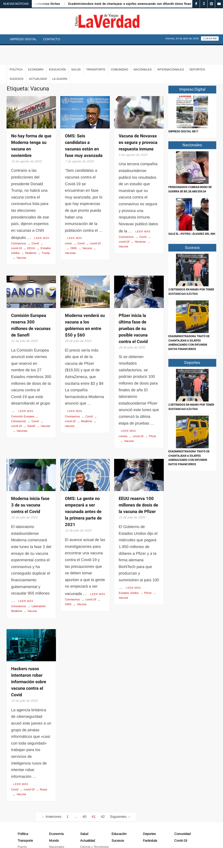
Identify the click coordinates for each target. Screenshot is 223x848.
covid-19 (95, 223)
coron (68, 223)
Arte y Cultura (89, 831)
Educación (57, 50)
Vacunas (22, 410)
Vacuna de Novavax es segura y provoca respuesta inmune (138, 123)
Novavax (140, 221)
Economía (36, 50)
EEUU (31, 228)
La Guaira (59, 59)
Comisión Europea (22, 395)
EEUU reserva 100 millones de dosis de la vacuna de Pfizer (138, 484)
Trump (46, 232)
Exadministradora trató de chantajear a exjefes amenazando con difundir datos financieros (140, 4)
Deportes (197, 50)
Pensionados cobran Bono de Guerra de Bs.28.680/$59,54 (190, 169)
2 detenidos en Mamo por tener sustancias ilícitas (191, 272)
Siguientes (118, 794)
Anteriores (53, 794)
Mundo (54, 818)
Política (16, 50)
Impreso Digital (23, 39)
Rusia (43, 767)
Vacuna (21, 237)
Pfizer (152, 415)
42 (103, 794)
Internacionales (170, 50)
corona (123, 415)
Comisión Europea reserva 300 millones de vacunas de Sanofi (31, 305)
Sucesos (17, 59)
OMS (73, 228)
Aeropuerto (25, 831)
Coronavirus (18, 223)
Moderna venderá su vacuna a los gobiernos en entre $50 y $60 (85, 305)
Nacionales (142, 50)
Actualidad (38, 59)
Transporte (95, 50)
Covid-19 (180, 818)
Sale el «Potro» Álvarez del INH (191, 214)
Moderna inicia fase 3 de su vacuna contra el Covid (30, 484)
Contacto (51, 39)
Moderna (30, 232)
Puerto (22, 824)
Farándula (150, 818)
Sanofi (31, 405)
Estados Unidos (129, 571)
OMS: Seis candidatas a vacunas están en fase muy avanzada (84, 126)
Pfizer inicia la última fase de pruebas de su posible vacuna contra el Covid (133, 308)
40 (84, 794)
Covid (35, 223)
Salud (76, 50)
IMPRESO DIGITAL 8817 (183, 112)
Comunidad (119, 50)
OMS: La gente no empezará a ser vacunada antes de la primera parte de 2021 (83, 491)
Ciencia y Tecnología (94, 824)
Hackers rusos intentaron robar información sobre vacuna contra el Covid (28, 660)
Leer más (41, 217)
